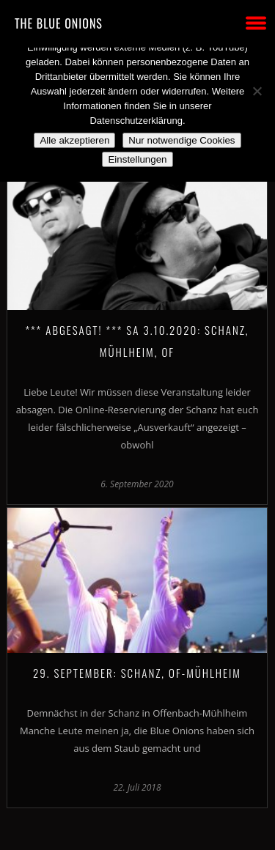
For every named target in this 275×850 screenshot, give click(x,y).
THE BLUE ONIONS (59, 23)
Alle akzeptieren (74, 140)
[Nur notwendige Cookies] (256, 91)
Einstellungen (137, 159)
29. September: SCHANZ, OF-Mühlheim (137, 673)
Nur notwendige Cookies (181, 140)
